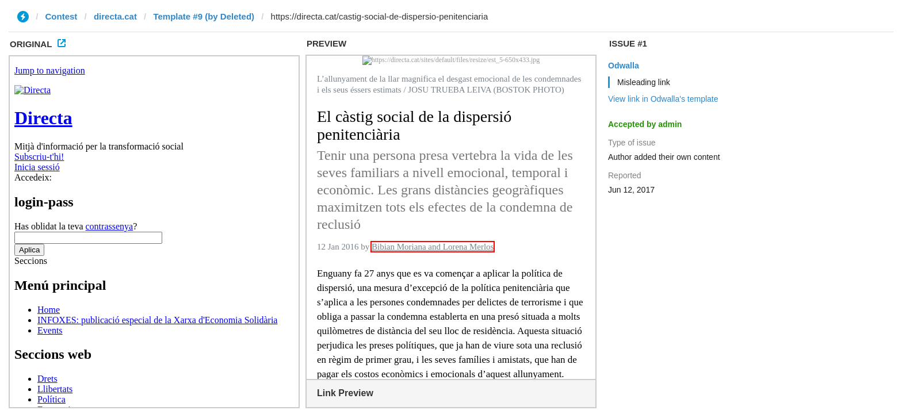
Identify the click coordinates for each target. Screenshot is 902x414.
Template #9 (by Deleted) (203, 16)
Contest (61, 16)
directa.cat (115, 16)
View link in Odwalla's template (663, 98)
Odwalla (623, 65)
